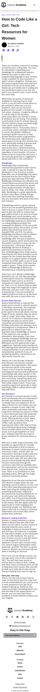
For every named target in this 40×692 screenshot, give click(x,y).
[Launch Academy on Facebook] (12, 617)
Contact (20, 678)
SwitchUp (20, 650)
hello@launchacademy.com (21, 626)
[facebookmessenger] (4, 50)
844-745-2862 (21, 622)
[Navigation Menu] (34, 5)
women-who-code (13, 15)
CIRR (20, 646)
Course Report (20, 654)
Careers (20, 667)
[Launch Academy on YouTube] (17, 617)
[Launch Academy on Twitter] (28, 617)
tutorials (13, 285)
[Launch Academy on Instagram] (33, 617)
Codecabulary (20, 670)
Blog (3, 15)
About (20, 663)
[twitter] (8, 50)
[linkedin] (13, 50)
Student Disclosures (20, 687)
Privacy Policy (20, 684)
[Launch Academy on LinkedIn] (23, 617)
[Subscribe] (34, 635)
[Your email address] (20, 635)
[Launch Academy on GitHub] (7, 617)
